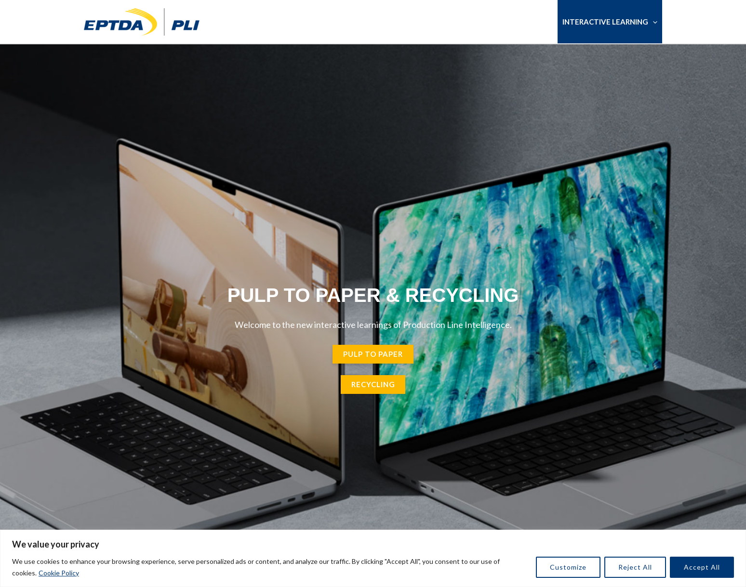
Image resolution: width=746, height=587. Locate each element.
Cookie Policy (59, 573)
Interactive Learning (609, 22)
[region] (373, 558)
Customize (568, 567)
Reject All (635, 567)
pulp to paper (373, 354)
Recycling (373, 384)
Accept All (702, 567)
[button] (652, 22)
